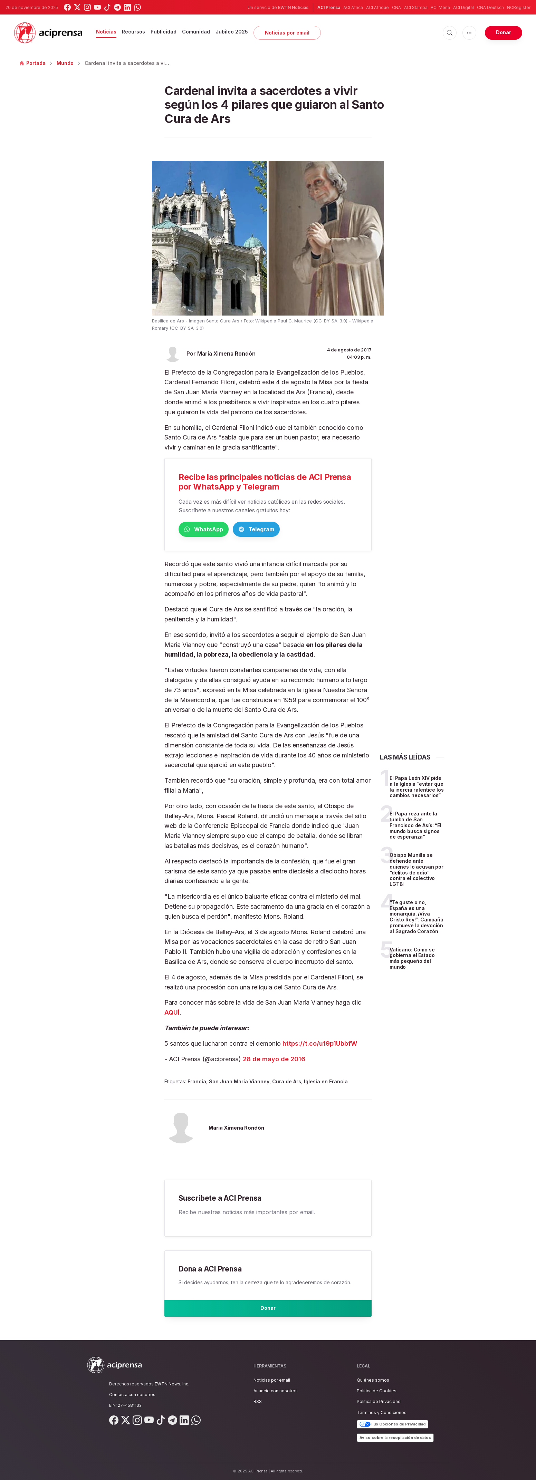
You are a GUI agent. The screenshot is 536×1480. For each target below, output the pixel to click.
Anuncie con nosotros (275, 1391)
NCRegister (518, 7)
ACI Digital (463, 7)
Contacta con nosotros (132, 1394)
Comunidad (196, 32)
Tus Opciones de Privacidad (392, 1424)
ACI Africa (353, 7)
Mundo (65, 63)
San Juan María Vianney (239, 1083)
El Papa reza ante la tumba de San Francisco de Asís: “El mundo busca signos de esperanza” (415, 826)
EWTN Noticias (293, 7)
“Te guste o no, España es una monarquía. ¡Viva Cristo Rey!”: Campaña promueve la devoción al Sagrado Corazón (416, 918)
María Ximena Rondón (226, 353)
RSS (257, 1401)
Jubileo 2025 (232, 32)
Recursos (133, 32)
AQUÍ (172, 1013)
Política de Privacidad (379, 1401)
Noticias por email (287, 33)
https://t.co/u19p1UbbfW (320, 1044)
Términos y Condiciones (381, 1412)
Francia (197, 1083)
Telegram (289, 529)
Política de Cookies (376, 1391)
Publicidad (163, 32)
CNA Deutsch (490, 7)
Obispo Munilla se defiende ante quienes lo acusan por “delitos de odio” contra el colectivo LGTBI (416, 870)
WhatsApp (214, 529)
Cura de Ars (286, 1083)
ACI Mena (440, 7)
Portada (32, 63)
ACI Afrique (377, 7)
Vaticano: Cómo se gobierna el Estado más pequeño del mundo (412, 959)
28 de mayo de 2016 (274, 1060)
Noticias (106, 32)
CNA (396, 7)
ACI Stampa (416, 7)
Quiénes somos (373, 1380)
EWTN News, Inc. (172, 1383)
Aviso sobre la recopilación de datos (395, 1437)
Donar (503, 32)
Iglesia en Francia (326, 1083)
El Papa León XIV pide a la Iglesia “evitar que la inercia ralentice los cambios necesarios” (417, 788)
